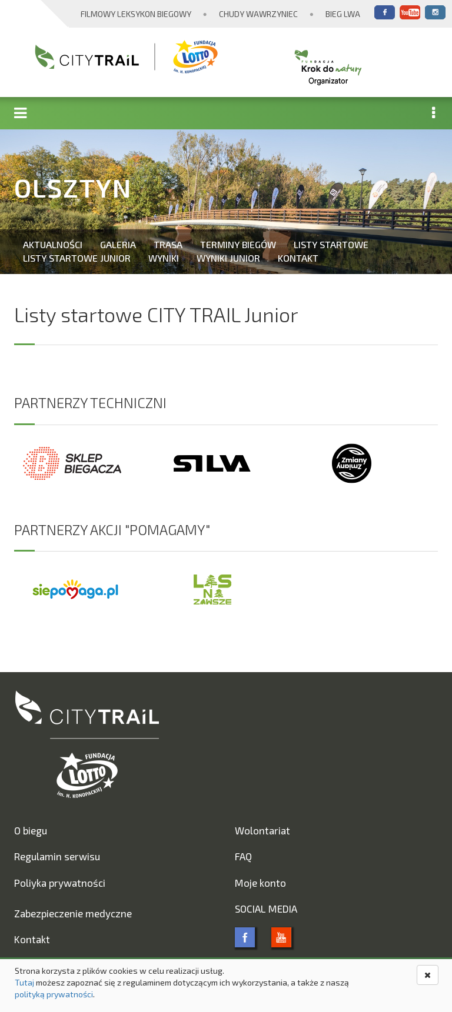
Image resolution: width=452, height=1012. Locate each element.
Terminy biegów (238, 244)
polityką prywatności (54, 994)
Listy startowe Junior (77, 257)
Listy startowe (331, 244)
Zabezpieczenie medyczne (73, 913)
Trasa (168, 244)
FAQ (243, 856)
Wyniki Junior (228, 257)
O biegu (30, 830)
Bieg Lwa (342, 14)
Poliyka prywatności (59, 883)
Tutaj (24, 982)
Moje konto (260, 883)
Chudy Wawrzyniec (258, 14)
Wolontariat (262, 830)
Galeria (118, 244)
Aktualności (52, 244)
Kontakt (298, 257)
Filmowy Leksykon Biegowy (136, 14)
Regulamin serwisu (57, 856)
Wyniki (163, 257)
